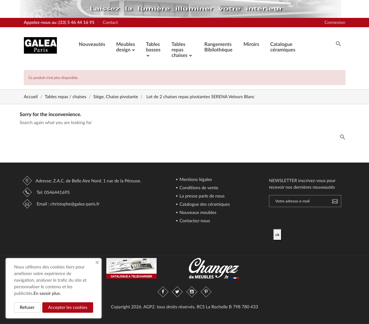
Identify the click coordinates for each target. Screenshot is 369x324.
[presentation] (319, 218)
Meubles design (125, 47)
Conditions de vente (198, 188)
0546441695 (57, 192)
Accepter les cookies (67, 307)
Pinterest (206, 291)
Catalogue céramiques (282, 47)
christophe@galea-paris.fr (75, 204)
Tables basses (153, 47)
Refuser (27, 307)
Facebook (163, 291)
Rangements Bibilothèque (218, 47)
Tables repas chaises (179, 49)
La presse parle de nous (201, 196)
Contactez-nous (194, 221)
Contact (110, 22)
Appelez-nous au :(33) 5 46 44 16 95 (59, 22)
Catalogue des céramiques (204, 204)
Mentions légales (195, 179)
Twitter (177, 291)
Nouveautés (92, 44)
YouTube (191, 291)
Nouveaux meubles (197, 212)
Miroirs (251, 44)
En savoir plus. (47, 293)
